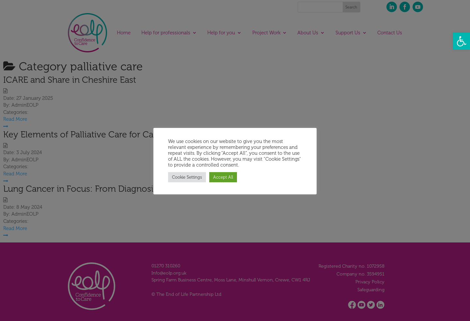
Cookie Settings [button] (187, 177)
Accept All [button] (223, 177)
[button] (461, 41)
